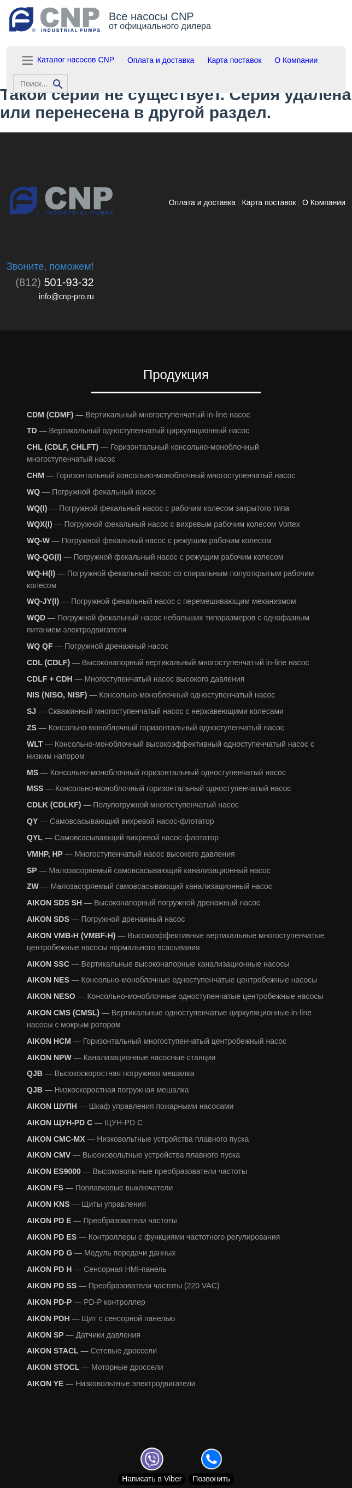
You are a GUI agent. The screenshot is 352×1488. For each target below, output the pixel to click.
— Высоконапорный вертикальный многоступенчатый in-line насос (168, 662)
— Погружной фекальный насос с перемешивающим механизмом (161, 601)
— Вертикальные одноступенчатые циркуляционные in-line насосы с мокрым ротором (169, 1018)
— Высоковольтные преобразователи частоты (137, 1171)
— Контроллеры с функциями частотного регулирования (153, 1237)
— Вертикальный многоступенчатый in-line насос (138, 414)
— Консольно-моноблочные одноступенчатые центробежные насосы (172, 979)
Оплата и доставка (160, 60)
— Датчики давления (83, 1334)
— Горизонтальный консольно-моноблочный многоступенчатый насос (143, 453)
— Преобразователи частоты (102, 1220)
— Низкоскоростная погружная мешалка (108, 1089)
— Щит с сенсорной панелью (101, 1318)
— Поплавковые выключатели (100, 1187)
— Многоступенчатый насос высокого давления (135, 679)
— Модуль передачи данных (101, 1252)
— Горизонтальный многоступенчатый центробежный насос (156, 1041)
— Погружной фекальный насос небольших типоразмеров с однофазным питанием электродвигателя (168, 623)
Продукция (176, 374)
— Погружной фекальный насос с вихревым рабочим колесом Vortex (163, 524)
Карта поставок (234, 60)
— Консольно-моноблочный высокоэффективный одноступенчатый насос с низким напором (170, 750)
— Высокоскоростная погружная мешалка (110, 1073)
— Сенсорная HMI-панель (97, 1269)
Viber (151, 1478)
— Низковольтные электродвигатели (111, 1383)
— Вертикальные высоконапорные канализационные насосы (158, 964)
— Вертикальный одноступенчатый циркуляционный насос (138, 430)
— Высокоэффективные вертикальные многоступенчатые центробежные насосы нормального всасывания (175, 941)
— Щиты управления (86, 1204)
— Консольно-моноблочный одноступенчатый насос (151, 694)
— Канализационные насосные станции (121, 1057)
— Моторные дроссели (95, 1367)
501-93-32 (54, 282)
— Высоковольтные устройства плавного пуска (133, 1154)
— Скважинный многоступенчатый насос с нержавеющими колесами (155, 711)
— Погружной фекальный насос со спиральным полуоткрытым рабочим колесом (170, 579)
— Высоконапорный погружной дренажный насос (143, 902)
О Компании (296, 60)
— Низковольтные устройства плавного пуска (138, 1139)
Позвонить (211, 1478)
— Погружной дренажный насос (97, 646)
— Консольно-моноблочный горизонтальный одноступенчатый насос (155, 727)
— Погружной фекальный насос (91, 491)
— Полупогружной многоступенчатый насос (133, 804)
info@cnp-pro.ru (66, 296)
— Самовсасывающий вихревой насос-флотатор (120, 821)
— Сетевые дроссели (92, 1350)
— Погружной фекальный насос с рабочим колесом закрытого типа (158, 508)
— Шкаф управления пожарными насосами (130, 1106)
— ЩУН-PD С (85, 1122)
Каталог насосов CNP (67, 60)
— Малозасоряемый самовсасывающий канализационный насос (149, 870)
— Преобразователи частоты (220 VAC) (123, 1285)
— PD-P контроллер (86, 1302)
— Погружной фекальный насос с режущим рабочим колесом (149, 540)
